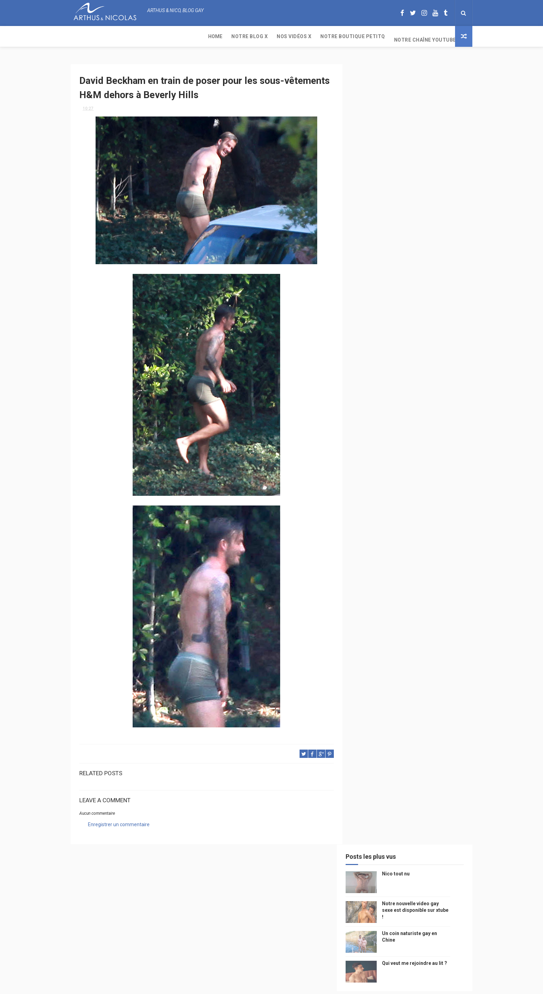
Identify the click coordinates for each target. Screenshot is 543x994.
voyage (445, 601)
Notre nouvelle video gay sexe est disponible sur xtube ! (426, 126)
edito (421, 528)
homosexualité (398, 638)
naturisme (399, 625)
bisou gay (370, 625)
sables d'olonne (377, 650)
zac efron (370, 589)
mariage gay (404, 565)
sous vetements (402, 492)
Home (82, 36)
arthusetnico (420, 480)
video (365, 516)
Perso (366, 468)
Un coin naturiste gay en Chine (414, 946)
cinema (367, 638)
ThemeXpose (259, 985)
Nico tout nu (406, 90)
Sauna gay (370, 674)
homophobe (372, 662)
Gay (431, 492)
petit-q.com (413, 516)
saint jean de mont (413, 662)
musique (368, 492)
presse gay (434, 638)
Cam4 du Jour (374, 577)
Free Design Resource (299, 985)
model (386, 516)
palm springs (439, 565)
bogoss (404, 577)
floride (389, 480)
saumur (442, 516)
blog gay (398, 589)
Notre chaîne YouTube (292, 36)
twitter (429, 577)
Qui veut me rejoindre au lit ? (425, 179)
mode (440, 468)
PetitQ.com (434, 650)
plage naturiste (435, 625)
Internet (369, 528)
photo (419, 468)
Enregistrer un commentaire (119, 822)
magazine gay (374, 540)
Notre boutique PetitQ (219, 36)
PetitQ (366, 480)
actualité (370, 553)
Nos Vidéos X (161, 36)
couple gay (371, 565)
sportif (431, 553)
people (414, 504)
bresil (366, 613)
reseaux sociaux (413, 601)
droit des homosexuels (405, 613)
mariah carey (373, 601)
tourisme (406, 540)
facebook (425, 589)
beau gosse (392, 468)
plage (408, 650)
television (397, 528)
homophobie (401, 553)
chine (436, 504)
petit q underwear (379, 504)
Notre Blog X (116, 36)
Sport (430, 540)
